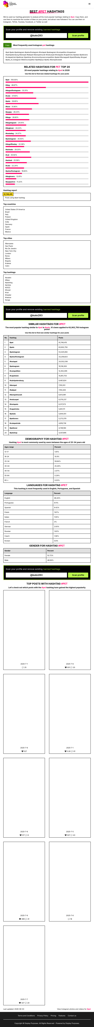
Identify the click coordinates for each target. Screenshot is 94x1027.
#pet (7, 80)
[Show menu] (89, 4)
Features (62, 1016)
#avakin (8, 278)
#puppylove (10, 182)
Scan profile (78, 35)
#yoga (7, 300)
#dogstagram (11, 123)
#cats (8, 166)
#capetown (14, 376)
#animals (9, 150)
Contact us (72, 1016)
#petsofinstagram (13, 171)
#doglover (10, 128)
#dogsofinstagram (13, 90)
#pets (8, 101)
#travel (8, 290)
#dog (8, 85)
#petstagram (11, 139)
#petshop (13, 433)
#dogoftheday (11, 144)
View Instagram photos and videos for (74, 1009)
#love (8, 107)
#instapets (14, 404)
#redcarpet (14, 399)
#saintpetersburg (17, 380)
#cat (7, 155)
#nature (8, 297)
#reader (8, 295)
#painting (8, 283)
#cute (8, 96)
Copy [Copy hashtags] (7, 45)
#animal (9, 160)
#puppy (9, 112)
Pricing (53, 1016)
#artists (8, 285)
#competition (15, 371)
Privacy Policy (42, 1016)
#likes (7, 280)
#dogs (8, 117)
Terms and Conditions (26, 1016)
